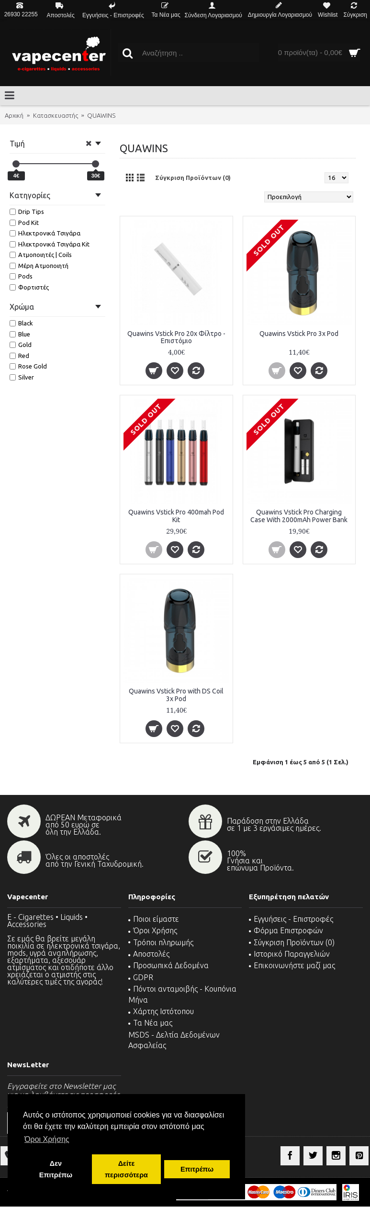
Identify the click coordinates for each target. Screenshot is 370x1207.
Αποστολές (148, 954)
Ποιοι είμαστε (153, 919)
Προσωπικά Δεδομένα (168, 965)
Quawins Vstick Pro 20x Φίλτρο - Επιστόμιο (176, 337)
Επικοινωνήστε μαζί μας (292, 965)
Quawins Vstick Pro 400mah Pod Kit (176, 515)
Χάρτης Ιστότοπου (161, 1011)
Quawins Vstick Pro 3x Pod (298, 333)
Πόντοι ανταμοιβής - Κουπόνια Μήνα (182, 994)
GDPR (140, 977)
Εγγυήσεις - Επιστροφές (291, 919)
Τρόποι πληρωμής (160, 942)
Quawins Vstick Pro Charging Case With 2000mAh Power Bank (299, 515)
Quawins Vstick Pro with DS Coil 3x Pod (176, 694)
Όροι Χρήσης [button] (46, 1139)
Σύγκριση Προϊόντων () (292, 942)
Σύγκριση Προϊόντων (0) (193, 177)
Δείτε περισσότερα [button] (126, 1169)
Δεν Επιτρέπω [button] (55, 1169)
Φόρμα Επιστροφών (286, 930)
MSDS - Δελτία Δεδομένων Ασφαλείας (174, 1040)
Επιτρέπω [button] (196, 1169)
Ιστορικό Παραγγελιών (289, 954)
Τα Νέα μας (150, 1022)
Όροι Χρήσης (152, 930)
